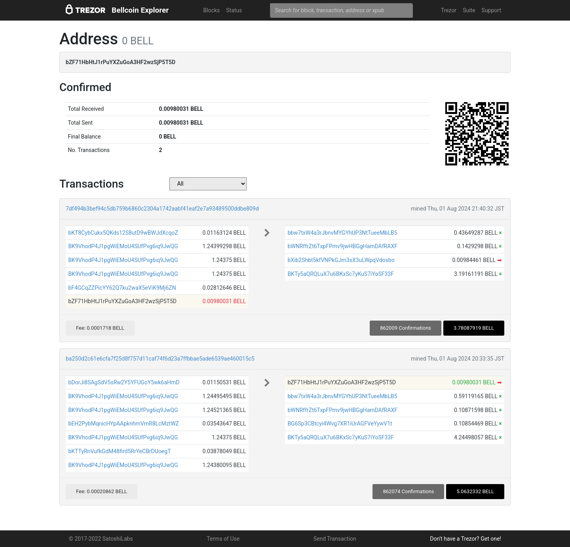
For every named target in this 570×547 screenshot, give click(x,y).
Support (491, 10)
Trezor (448, 10)
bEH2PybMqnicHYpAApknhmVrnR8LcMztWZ (123, 423)
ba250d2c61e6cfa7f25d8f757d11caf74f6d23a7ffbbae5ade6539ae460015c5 (160, 358)
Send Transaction (335, 539)
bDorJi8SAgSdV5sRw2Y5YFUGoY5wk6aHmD (123, 382)
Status (234, 10)
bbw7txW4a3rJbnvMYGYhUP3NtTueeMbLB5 (342, 233)
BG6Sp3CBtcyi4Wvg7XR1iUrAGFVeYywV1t (339, 423)
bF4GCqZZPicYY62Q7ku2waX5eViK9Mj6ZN (122, 288)
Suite (469, 10)
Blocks (211, 10)
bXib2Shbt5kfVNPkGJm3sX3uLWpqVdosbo (340, 260)
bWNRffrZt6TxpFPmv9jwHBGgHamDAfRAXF (342, 246)
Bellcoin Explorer (140, 10)
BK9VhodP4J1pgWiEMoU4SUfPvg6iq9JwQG (123, 246)
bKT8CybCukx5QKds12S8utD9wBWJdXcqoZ (123, 233)
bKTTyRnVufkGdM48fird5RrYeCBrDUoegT (119, 451)
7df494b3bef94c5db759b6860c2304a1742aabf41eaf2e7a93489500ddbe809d (162, 208)
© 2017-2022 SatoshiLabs (101, 539)
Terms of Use (223, 539)
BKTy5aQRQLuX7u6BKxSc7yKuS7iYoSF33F (340, 274)
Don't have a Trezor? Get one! (465, 539)
